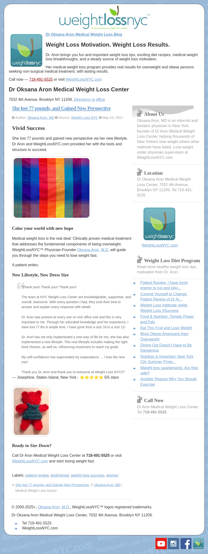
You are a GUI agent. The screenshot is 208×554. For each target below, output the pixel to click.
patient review (37, 475)
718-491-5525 (41, 79)
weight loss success (87, 475)
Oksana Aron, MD (40, 118)
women (112, 475)
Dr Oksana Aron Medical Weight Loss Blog (84, 34)
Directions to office (89, 100)
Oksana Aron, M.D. (93, 250)
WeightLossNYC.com (84, 79)
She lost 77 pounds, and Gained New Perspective (61, 108)
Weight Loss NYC (84, 118)
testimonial (60, 475)
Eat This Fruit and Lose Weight (166, 328)
